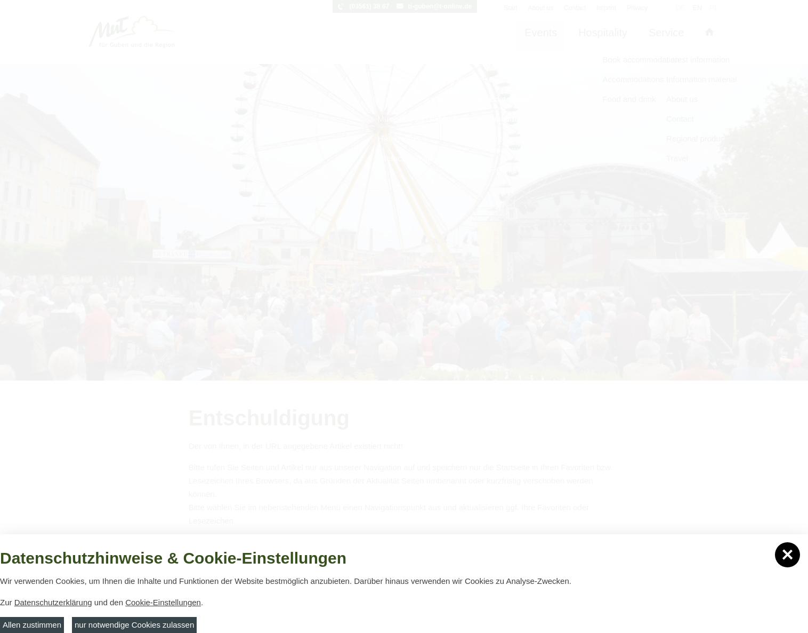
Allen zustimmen (32, 624)
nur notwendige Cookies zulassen (134, 624)
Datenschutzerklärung (53, 602)
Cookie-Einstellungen (163, 602)
